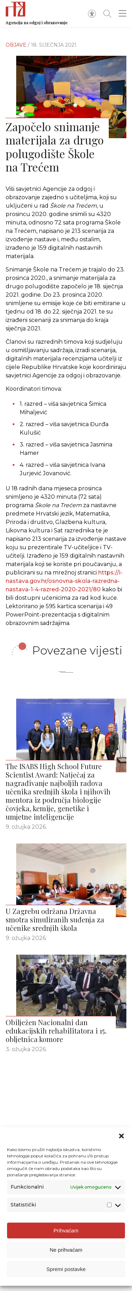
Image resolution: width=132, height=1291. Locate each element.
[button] (121, 1135)
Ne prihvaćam (66, 1250)
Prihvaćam (66, 1230)
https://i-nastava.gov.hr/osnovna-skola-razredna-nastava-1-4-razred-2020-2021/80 (64, 582)
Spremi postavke (66, 1269)
